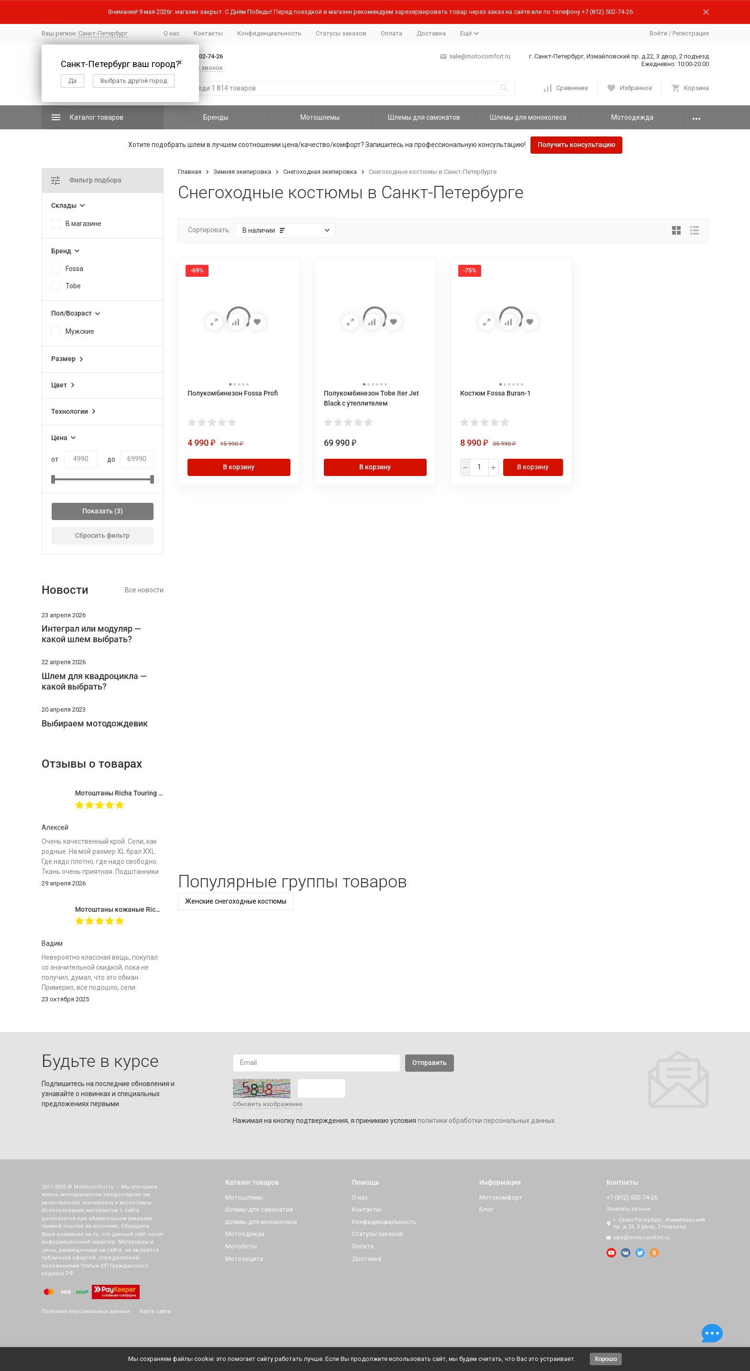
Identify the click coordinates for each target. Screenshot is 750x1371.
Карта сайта (155, 1311)
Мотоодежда (632, 117)
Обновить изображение (267, 1104)
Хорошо (606, 1358)
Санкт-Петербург (103, 33)
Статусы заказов (341, 33)
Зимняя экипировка (242, 171)
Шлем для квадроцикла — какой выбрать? (94, 681)
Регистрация (691, 33)
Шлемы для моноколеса (528, 117)
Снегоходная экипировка (320, 171)
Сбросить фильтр (102, 535)
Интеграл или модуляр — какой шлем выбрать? (91, 633)
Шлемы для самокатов (424, 117)
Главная (189, 171)
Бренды (215, 117)
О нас (171, 33)
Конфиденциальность (269, 33)
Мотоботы (241, 1246)
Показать (97, 511)
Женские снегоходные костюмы (236, 901)
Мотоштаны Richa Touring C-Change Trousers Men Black (162, 793)
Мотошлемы (320, 117)
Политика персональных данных (86, 1311)
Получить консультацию (576, 144)
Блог (486, 1209)
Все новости (144, 590)
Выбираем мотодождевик (95, 723)
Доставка (431, 33)
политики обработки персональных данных (486, 1120)
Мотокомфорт (500, 1197)
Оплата (391, 33)
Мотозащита (244, 1258)
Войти (658, 33)
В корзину (238, 467)
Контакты (208, 33)
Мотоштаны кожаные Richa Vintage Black (141, 909)
